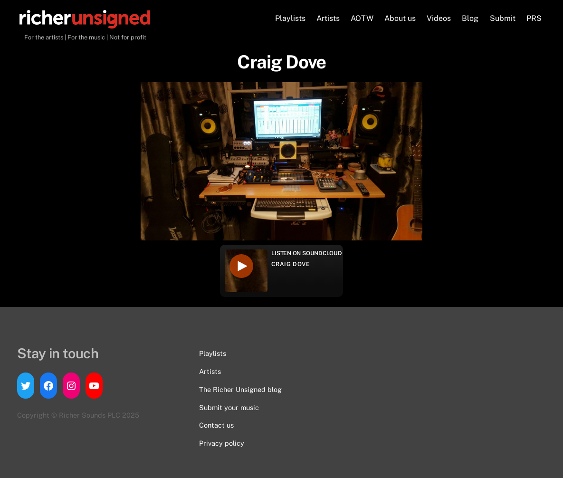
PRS (534, 18)
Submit (502, 18)
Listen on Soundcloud (306, 253)
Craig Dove (290, 264)
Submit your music (229, 407)
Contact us (216, 425)
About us (400, 18)
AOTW (362, 18)
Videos (439, 18)
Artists (328, 18)
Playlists (290, 18)
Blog (470, 18)
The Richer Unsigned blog (240, 389)
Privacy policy (221, 443)
